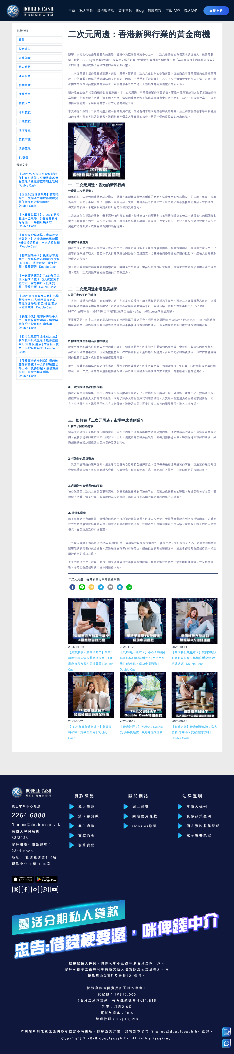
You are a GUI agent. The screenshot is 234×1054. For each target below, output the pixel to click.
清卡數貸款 (107, 10)
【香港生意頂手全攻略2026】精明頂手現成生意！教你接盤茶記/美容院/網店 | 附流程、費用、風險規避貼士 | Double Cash (39, 347)
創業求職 (25, 85)
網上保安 (141, 807)
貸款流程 (155, 10)
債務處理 (25, 149)
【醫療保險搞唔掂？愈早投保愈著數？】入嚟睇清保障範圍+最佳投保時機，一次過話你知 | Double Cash (39, 242)
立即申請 (216, 10)
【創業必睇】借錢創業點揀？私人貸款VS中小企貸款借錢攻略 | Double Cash (194, 732)
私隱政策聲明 (199, 816)
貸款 (22, 40)
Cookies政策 (146, 826)
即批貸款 (25, 113)
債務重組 (25, 94)
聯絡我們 (190, 10)
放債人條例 (197, 807)
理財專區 (25, 131)
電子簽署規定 (199, 836)
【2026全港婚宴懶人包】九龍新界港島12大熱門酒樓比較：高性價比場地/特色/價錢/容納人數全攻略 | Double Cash (39, 304)
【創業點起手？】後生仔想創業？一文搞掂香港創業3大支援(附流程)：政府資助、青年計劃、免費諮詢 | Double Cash (39, 263)
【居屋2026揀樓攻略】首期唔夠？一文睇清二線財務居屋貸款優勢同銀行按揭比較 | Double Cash (39, 201)
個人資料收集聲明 (204, 826)
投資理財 (25, 49)
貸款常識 (25, 140)
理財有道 (25, 76)
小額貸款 (25, 122)
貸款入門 (25, 103)
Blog (140, 10)
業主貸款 (126, 10)
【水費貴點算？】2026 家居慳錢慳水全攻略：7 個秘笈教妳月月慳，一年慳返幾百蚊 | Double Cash (39, 222)
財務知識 (25, 58)
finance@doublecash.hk (36, 824)
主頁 (73, 10)
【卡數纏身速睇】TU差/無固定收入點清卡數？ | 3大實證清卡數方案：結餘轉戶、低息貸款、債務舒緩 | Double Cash (39, 283)
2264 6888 (29, 815)
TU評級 (24, 158)
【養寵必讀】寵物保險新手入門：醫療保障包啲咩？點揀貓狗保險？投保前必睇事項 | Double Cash (38, 324)
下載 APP (172, 10)
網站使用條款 (145, 816)
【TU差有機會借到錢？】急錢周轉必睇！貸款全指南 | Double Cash (90, 732)
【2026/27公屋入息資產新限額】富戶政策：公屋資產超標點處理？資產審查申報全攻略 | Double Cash (39, 181)
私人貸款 (88, 10)
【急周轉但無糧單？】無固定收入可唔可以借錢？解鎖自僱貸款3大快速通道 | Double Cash (194, 658)
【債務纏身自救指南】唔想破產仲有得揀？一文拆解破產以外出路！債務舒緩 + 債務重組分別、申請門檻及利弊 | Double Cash (38, 371)
